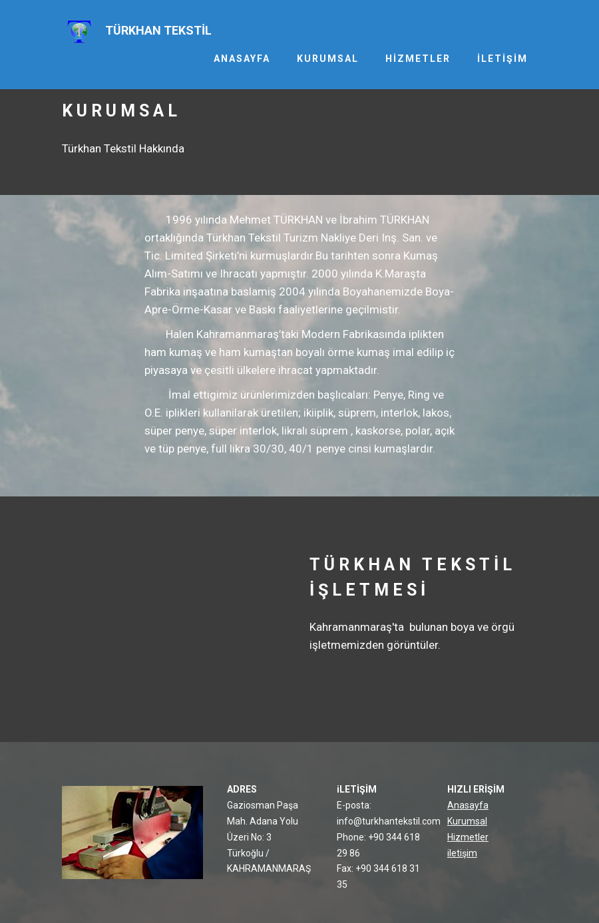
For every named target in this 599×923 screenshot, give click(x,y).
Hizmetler (468, 837)
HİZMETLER (418, 58)
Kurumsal (467, 821)
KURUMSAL (328, 58)
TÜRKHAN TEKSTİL (158, 30)
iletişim (462, 853)
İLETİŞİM (502, 58)
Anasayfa (468, 805)
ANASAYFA (242, 58)
